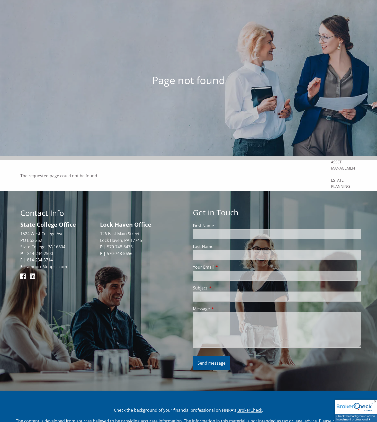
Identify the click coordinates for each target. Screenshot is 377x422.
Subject (221, 288)
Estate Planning (340, 183)
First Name (203, 225)
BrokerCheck (249, 410)
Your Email (224, 267)
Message (222, 309)
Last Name (203, 246)
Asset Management (344, 165)
